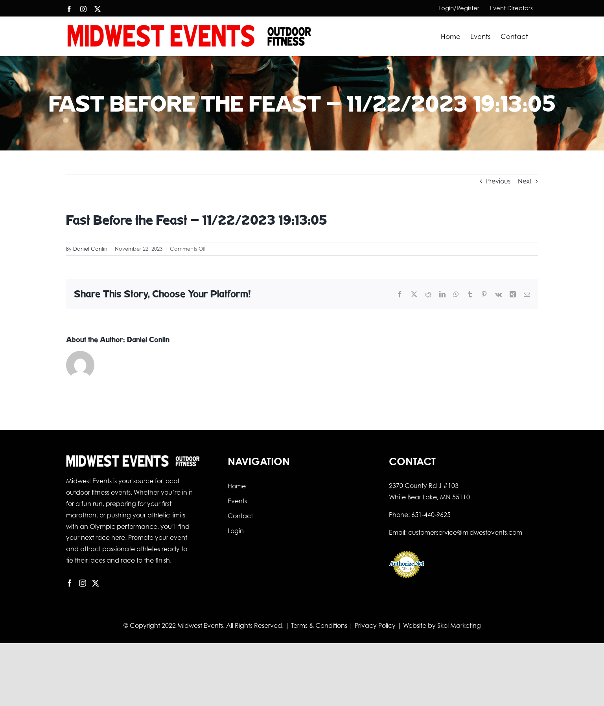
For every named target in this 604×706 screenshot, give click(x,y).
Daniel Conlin (90, 249)
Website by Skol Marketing (442, 625)
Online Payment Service (406, 582)
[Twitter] (95, 583)
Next (525, 181)
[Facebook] (69, 583)
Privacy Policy (375, 625)
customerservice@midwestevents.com (465, 532)
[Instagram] (82, 583)
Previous (498, 181)
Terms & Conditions (319, 625)
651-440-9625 (431, 515)
